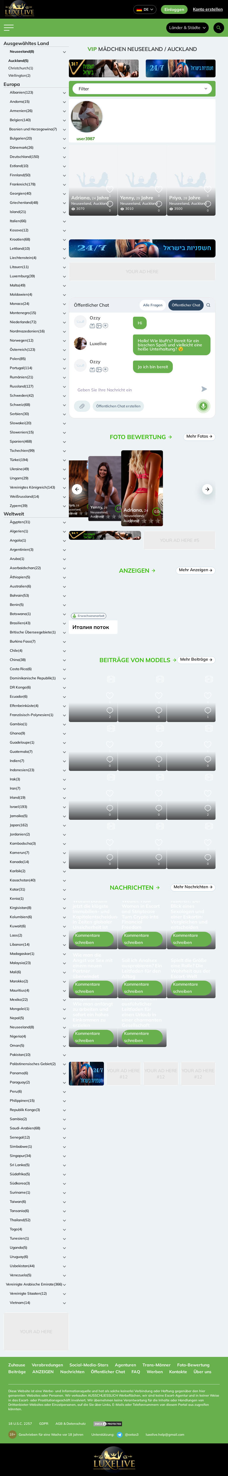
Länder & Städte (187, 27)
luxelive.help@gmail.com (165, 1434)
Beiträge (17, 1371)
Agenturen (125, 1365)
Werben (155, 1371)
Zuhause (16, 1365)
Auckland (101, 203)
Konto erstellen (208, 9)
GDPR (43, 1423)
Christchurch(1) (20, 68)
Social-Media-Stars (88, 1365)
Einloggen (174, 9)
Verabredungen (47, 1365)
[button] (77, 489)
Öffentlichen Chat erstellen (118, 406)
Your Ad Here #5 (179, 540)
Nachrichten (72, 1371)
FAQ (136, 1371)
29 (136, 198)
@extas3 (128, 1435)
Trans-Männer (156, 1365)
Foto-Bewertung (193, 1365)
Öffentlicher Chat (186, 305)
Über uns (202, 1371)
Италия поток (90, 627)
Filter (84, 89)
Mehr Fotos (199, 436)
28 (184, 198)
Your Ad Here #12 (123, 1074)
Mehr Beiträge (196, 659)
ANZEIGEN (43, 1371)
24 (90, 198)
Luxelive (98, 343)
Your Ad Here (36, 1331)
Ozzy (95, 318)
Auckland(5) (18, 60)
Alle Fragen (152, 305)
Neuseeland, (81, 203)
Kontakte (178, 1371)
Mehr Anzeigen (196, 569)
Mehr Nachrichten (193, 886)
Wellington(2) (19, 75)
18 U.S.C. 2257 (20, 1423)
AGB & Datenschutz (71, 1423)
